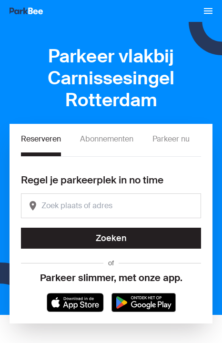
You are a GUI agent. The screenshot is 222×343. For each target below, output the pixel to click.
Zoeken (111, 238)
